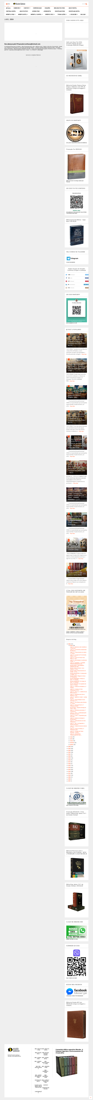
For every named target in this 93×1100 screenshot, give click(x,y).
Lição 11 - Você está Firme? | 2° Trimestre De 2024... (77, 705)
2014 (69, 767)
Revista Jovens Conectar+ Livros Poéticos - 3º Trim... (77, 669)
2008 (69, 779)
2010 (69, 775)
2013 (69, 769)
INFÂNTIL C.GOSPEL (37, 14)
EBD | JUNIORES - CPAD (45, 1067)
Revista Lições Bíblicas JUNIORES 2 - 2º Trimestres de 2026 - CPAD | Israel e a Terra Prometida (76, 520)
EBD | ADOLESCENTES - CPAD (45, 1062)
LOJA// (83, 14)
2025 (69, 746)
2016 (69, 763)
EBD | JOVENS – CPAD (38, 1058)
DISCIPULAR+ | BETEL (38, 1081)
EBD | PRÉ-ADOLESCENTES (38, 1067)
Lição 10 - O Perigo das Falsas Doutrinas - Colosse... (76, 732)
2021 (69, 754)
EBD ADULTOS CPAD (59, 8)
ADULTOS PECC (24, 11)
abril (71, 738)
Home (8, 8)
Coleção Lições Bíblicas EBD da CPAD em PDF (38, 1086)
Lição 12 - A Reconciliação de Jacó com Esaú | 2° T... (77, 700)
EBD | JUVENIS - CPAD (38, 1062)
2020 (69, 756)
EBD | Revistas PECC (38, 1053)
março (71, 740)
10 (69, 567)
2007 (69, 781)
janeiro (72, 744)
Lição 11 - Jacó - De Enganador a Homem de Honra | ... (77, 724)
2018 (69, 759)
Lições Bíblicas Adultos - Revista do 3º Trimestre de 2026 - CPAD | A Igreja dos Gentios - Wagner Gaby (76, 393)
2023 (69, 750)
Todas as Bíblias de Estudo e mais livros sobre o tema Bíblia (75, 573)
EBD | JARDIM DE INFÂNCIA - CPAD (38, 1076)
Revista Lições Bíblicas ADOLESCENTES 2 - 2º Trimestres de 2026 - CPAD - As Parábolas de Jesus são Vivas (76, 443)
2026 (69, 644)
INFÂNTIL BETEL (23, 14)
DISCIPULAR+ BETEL (74, 11)
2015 (69, 765)
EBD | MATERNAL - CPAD (46, 1076)
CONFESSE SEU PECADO (45, 1088)
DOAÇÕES (47, 8)
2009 (69, 777)
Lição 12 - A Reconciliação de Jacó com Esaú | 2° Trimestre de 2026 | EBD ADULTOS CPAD (76, 366)
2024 (69, 748)
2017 (69, 761)
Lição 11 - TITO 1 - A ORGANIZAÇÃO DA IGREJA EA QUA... (78, 713)
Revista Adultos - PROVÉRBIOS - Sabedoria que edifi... (77, 666)
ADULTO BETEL (73, 8)
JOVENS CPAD (36, 11)
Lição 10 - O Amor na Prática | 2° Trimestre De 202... (77, 729)
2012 (69, 771)
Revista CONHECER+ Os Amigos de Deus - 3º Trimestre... (78, 682)
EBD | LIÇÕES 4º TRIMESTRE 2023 (45, 1081)
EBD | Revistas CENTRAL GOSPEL (45, 1053)
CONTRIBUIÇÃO (38, 1092)
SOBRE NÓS (17, 8)
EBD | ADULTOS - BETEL (45, 1049)
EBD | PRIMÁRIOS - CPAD (46, 1071)
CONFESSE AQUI (37, 8)
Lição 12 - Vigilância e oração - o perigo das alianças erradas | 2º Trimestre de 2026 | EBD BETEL (76, 341)
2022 (69, 752)
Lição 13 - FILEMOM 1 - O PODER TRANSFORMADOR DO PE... (77, 663)
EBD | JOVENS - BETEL (45, 1058)
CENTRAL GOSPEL (11, 11)
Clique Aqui (83, 354)
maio (71, 737)
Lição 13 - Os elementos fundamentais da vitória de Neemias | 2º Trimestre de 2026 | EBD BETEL (76, 418)
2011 (69, 773)
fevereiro (72, 742)
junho (71, 645)
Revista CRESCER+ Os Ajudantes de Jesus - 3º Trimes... (78, 684)
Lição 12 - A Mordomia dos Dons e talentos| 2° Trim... (77, 695)
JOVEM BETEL (47, 11)
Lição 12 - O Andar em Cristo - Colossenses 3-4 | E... (76, 690)
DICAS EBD (73, 14)
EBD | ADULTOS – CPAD (38, 1049)
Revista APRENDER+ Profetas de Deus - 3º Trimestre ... (77, 679)
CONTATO (27, 8)
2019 (69, 758)
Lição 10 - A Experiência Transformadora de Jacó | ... (76, 734)
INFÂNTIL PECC (50, 14)
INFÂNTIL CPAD (10, 14)
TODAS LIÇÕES (62, 14)
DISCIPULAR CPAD (60, 11)
